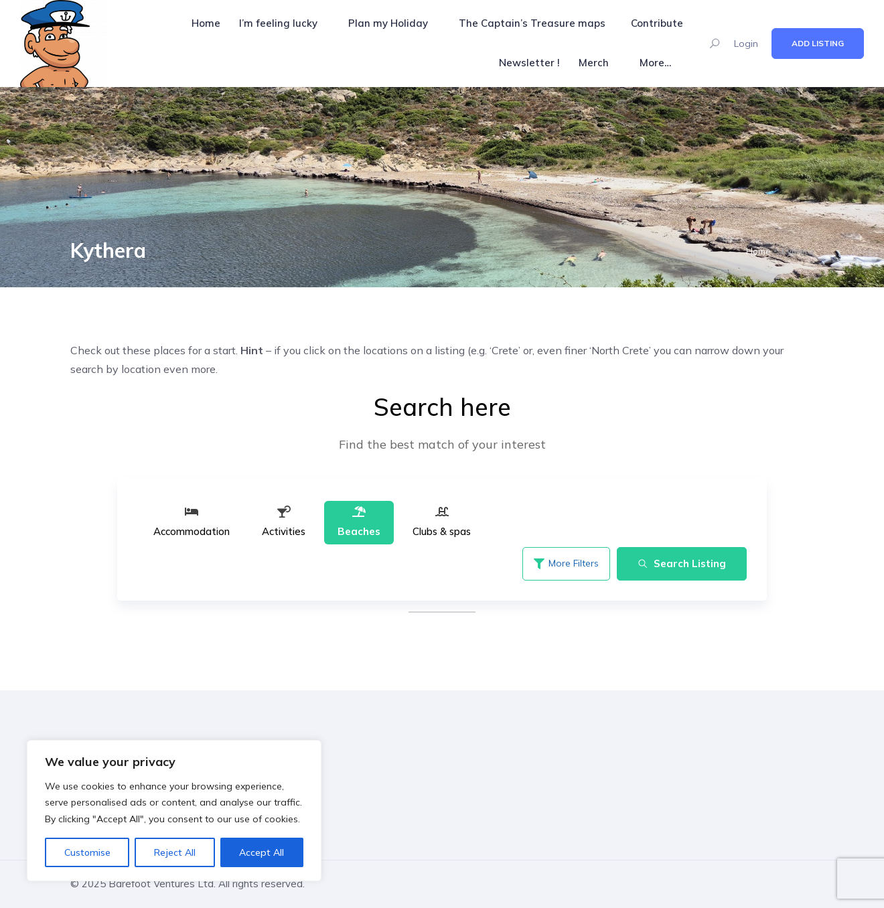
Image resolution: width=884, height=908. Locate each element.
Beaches (359, 521)
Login (746, 43)
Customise (87, 852)
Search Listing (682, 563)
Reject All (175, 852)
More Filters (566, 563)
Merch (594, 62)
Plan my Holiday (388, 23)
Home (206, 23)
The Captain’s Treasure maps (532, 23)
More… (655, 62)
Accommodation (191, 521)
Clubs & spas (442, 521)
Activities (283, 521)
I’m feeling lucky (278, 23)
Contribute (657, 23)
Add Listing (818, 43)
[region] (174, 811)
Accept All (261, 852)
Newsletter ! (529, 62)
